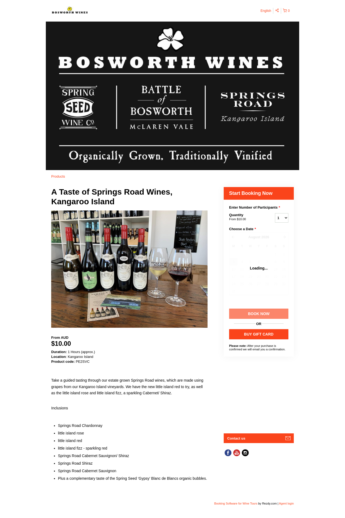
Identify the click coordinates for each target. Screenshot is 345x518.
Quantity (245, 217)
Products (58, 176)
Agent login (286, 503)
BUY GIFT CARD (258, 334)
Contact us (236, 438)
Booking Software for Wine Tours (236, 503)
